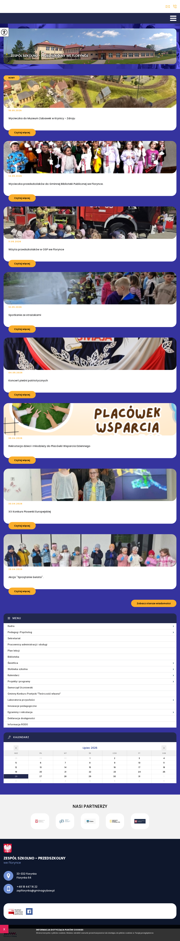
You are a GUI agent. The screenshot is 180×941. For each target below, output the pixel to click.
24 (139, 771)
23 (115, 771)
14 (65, 767)
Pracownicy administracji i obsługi (27, 644)
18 (164, 767)
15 (90, 767)
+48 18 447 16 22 (175, 6)
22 (90, 771)
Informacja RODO (18, 724)
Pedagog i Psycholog (20, 632)
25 (164, 771)
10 (139, 762)
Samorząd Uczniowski (20, 687)
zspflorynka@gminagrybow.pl (168, 6)
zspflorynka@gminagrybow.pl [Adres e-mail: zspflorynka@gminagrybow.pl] (36, 890)
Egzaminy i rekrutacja (20, 712)
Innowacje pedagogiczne (22, 706)
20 (40, 771)
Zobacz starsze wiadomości (154, 603)
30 (114, 776)
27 (40, 776)
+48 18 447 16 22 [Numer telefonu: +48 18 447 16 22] (27, 886)
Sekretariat (14, 638)
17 (139, 767)
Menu (17, 618)
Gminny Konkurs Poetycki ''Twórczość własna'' (34, 693)
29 (90, 776)
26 (16, 776)
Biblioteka (13, 656)
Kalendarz (13, 675)
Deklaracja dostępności (21, 718)
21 (65, 771)
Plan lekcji (14, 650)
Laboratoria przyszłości (21, 699)
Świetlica (13, 663)
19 (16, 771)
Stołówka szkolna (18, 669)
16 (115, 767)
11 (164, 762)
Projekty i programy (19, 681)
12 (16, 767)
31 (139, 776)
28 (65, 776)
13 (41, 767)
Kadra (11, 626)
